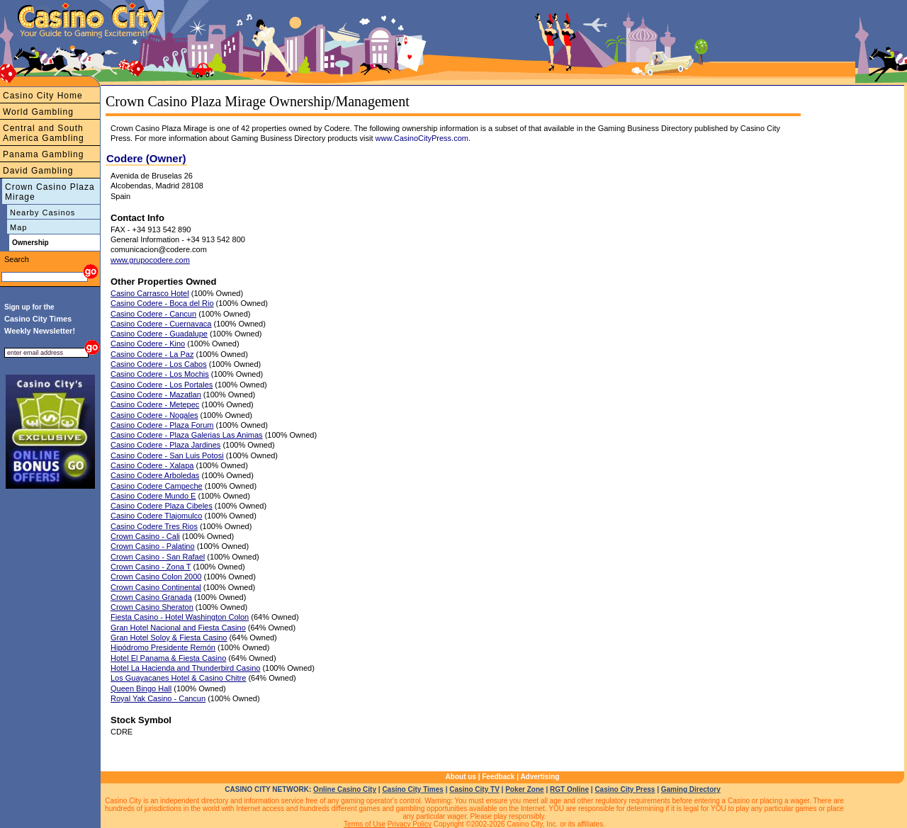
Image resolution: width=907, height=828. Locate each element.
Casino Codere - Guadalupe (159, 333)
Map (18, 227)
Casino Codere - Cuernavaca (161, 323)
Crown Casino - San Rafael (158, 556)
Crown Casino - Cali (145, 536)
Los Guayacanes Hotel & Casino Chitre (178, 678)
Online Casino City (344, 789)
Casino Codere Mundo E (153, 496)
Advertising (539, 777)
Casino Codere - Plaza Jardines (165, 445)
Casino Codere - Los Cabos (159, 364)
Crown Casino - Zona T (151, 566)
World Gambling (38, 112)
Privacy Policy (410, 824)
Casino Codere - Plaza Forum (162, 425)
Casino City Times (413, 789)
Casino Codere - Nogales (154, 415)
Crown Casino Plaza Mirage (50, 192)
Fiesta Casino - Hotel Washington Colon (180, 617)
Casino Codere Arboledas (155, 475)
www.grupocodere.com (150, 260)
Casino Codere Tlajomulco (156, 515)
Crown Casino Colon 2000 (156, 576)
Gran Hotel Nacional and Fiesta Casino (178, 627)
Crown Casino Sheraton (152, 607)
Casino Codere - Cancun (153, 314)
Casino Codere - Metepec (155, 404)
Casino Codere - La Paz (152, 354)
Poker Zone (524, 789)
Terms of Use (364, 824)
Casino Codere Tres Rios (154, 526)
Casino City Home (43, 96)
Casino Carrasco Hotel (150, 293)
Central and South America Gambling (43, 133)
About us (461, 777)
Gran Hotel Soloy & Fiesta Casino (169, 637)
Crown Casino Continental (156, 587)
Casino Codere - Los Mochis (160, 374)
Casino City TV (474, 789)
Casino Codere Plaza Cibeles (162, 505)
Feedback (498, 777)
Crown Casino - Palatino (153, 546)
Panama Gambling (43, 154)
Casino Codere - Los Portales (162, 384)
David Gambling (38, 171)
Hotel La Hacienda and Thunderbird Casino (185, 668)
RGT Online (569, 789)
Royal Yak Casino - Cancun (158, 698)
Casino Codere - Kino (148, 343)
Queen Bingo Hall (141, 688)
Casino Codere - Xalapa (152, 465)
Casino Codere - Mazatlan (156, 394)
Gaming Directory (691, 789)
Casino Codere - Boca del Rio (162, 303)
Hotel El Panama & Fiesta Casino (168, 658)
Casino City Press (625, 789)
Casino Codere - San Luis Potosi (167, 455)
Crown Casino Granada (151, 597)
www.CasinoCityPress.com (422, 138)
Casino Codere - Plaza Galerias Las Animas (187, 435)
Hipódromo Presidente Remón (163, 647)
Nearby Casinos (42, 212)
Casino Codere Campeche (157, 486)
